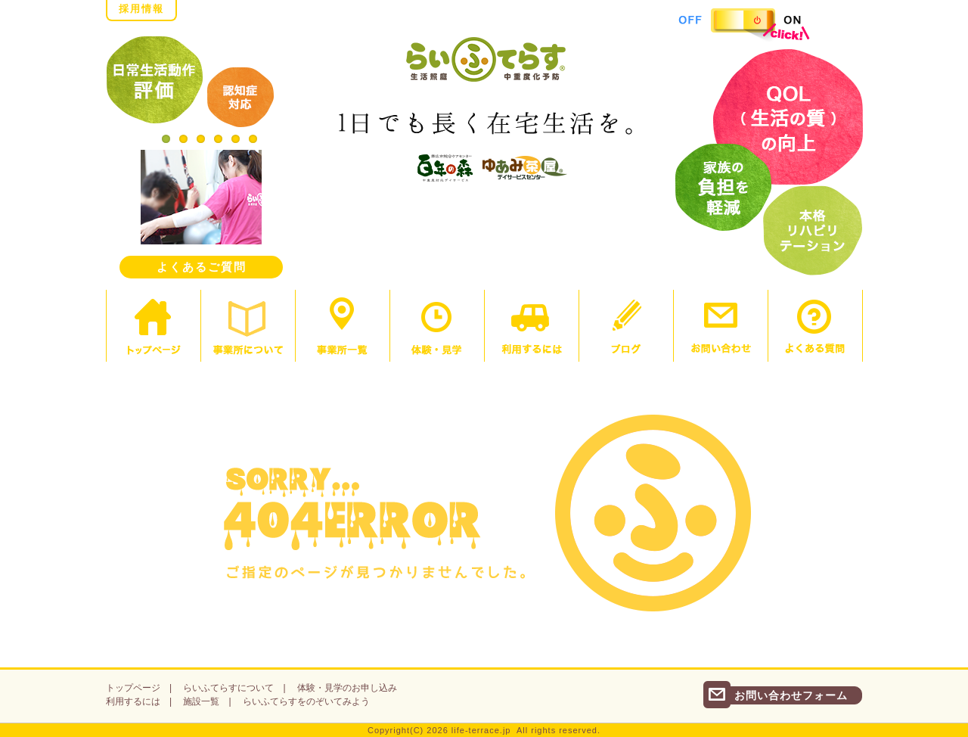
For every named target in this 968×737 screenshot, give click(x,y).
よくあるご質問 (202, 266)
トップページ (133, 688)
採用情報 (141, 8)
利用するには (133, 701)
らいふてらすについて (228, 688)
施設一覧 (201, 701)
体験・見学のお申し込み (347, 688)
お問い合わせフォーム (791, 695)
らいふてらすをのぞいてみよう (306, 701)
